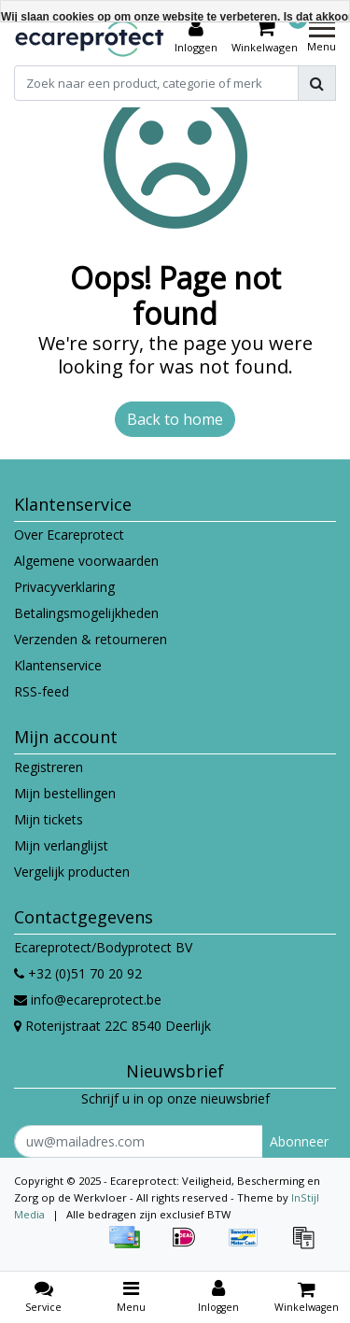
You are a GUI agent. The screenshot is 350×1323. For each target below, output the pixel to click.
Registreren (48, 767)
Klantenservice (58, 665)
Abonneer (299, 1141)
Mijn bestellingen (65, 793)
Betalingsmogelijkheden (86, 613)
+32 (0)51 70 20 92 (78, 973)
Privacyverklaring (64, 587)
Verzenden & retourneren (90, 639)
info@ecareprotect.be (87, 999)
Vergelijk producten (72, 871)
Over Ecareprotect (69, 534)
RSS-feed (41, 691)
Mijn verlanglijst (61, 845)
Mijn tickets (48, 819)
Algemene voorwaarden (86, 561)
